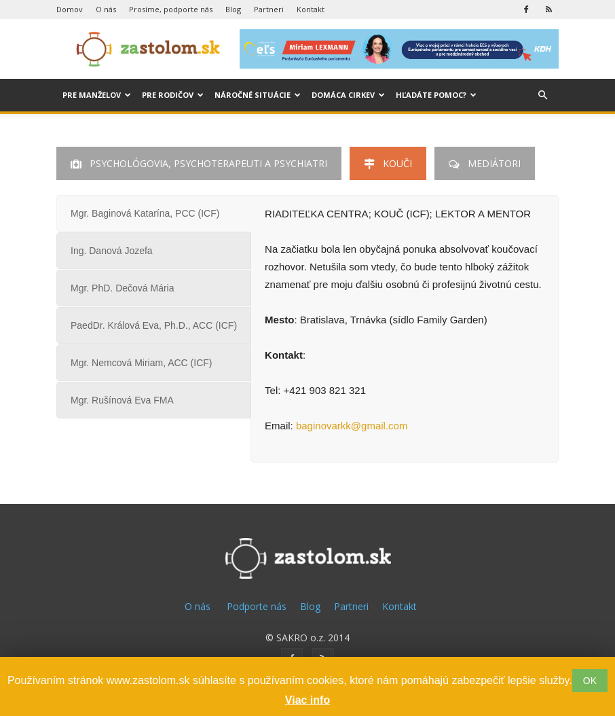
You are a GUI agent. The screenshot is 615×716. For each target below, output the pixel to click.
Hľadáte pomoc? (436, 95)
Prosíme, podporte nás (170, 9)
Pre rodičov (173, 95)
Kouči (388, 163)
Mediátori (485, 163)
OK (590, 680)
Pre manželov (96, 95)
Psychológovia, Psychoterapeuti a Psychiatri (199, 163)
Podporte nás (256, 606)
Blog (233, 9)
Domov (69, 9)
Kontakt (310, 9)
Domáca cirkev (348, 95)
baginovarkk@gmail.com (351, 425)
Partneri (269, 9)
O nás (106, 9)
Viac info (307, 700)
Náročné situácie (258, 95)
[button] (542, 95)
